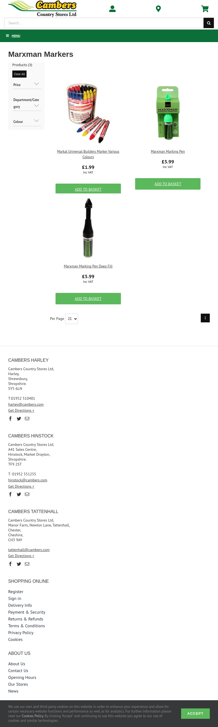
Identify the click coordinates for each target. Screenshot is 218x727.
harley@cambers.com (26, 404)
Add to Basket (88, 189)
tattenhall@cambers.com (29, 549)
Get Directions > (21, 410)
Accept (195, 713)
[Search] (209, 23)
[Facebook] (10, 418)
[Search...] (104, 23)
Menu (12, 36)
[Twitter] (19, 418)
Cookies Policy (32, 716)
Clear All (19, 74)
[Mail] (27, 418)
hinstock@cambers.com (27, 480)
